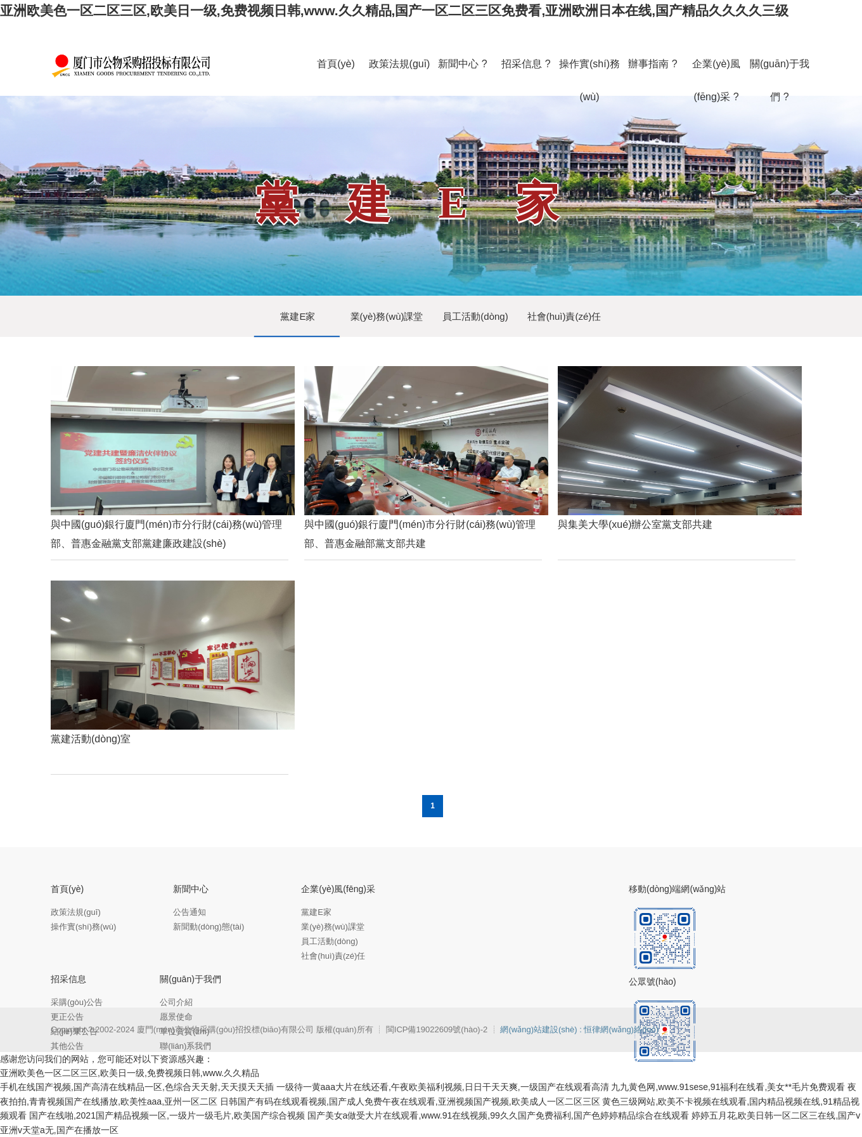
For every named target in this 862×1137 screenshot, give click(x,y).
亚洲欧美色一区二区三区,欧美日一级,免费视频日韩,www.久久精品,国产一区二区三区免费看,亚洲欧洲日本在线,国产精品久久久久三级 (394, 10)
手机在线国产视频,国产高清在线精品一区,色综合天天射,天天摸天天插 (137, 1087)
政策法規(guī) (76, 912)
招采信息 (68, 979)
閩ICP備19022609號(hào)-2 (438, 1029)
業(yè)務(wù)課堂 (387, 316)
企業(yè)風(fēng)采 (338, 889)
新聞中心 (191, 889)
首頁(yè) (67, 889)
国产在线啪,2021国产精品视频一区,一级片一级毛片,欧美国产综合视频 (167, 1115)
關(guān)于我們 (190, 979)
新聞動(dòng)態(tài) (208, 926)
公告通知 (189, 912)
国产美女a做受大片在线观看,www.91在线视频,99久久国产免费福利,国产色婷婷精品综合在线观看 (498, 1115)
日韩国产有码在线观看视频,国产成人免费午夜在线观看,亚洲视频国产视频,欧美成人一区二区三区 (410, 1101)
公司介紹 (176, 1002)
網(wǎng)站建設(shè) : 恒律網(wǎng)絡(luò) (579, 1029)
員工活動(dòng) (475, 316)
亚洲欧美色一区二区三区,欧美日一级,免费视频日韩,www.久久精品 (129, 1073)
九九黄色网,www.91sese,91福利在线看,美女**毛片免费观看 (728, 1087)
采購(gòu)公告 (77, 1002)
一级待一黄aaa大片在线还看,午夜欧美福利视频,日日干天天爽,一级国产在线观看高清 (442, 1087)
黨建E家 (297, 316)
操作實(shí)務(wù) (83, 926)
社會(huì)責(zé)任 (564, 316)
